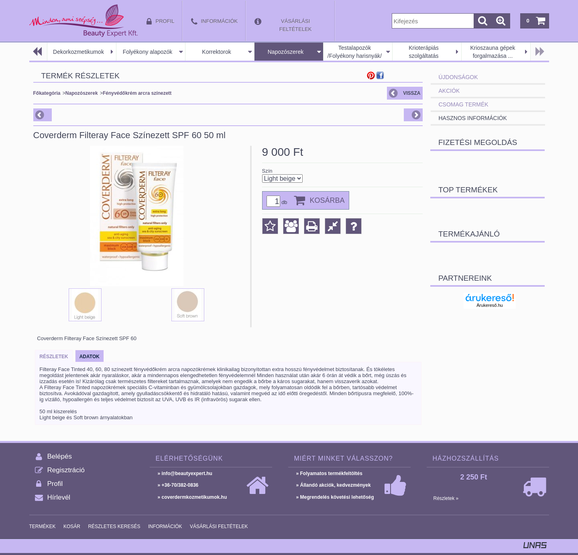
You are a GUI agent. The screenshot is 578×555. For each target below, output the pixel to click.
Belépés (59, 456)
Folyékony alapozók (148, 52)
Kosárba (327, 200)
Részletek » (446, 498)
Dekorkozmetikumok (78, 52)
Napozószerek (286, 52)
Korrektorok (216, 52)
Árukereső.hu (489, 305)
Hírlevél (59, 497)
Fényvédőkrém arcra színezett (137, 93)
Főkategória (47, 93)
